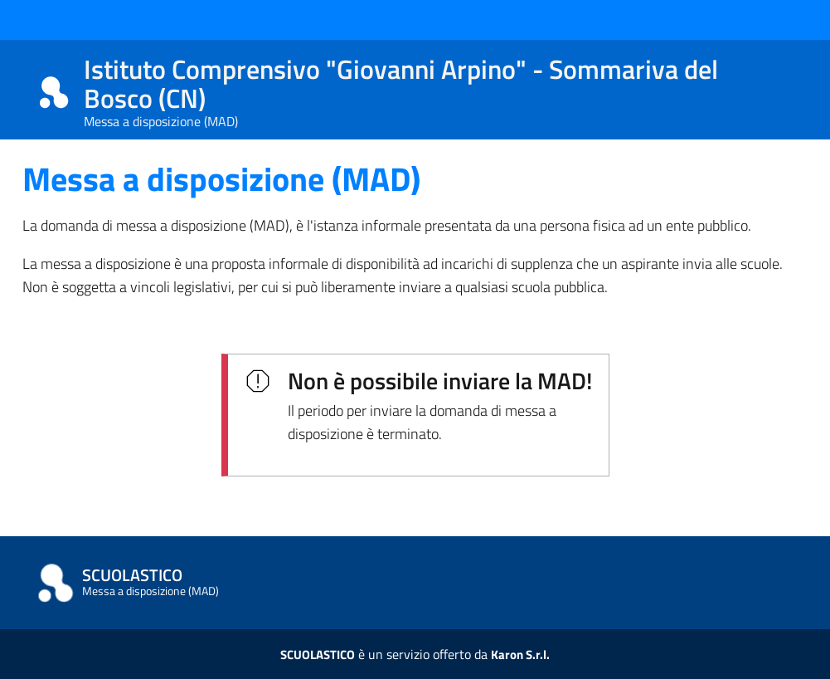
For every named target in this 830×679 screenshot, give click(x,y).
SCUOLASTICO (317, 654)
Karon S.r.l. (520, 654)
